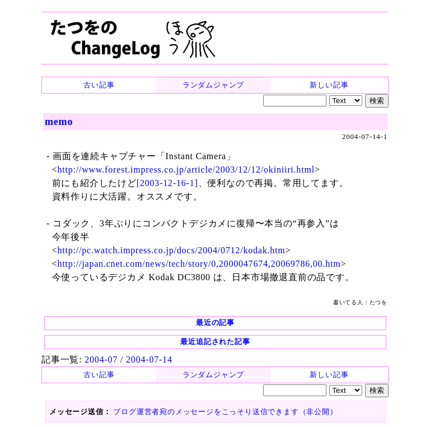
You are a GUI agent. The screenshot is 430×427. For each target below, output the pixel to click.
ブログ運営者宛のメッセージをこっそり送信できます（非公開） (225, 411)
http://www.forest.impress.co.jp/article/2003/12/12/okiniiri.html (185, 169)
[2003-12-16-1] (167, 183)
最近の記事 (215, 322)
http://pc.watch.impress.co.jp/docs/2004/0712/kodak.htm (171, 250)
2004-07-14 (149, 359)
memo (59, 121)
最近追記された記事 (215, 341)
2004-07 (101, 359)
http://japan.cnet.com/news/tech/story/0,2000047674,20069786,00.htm (198, 263)
